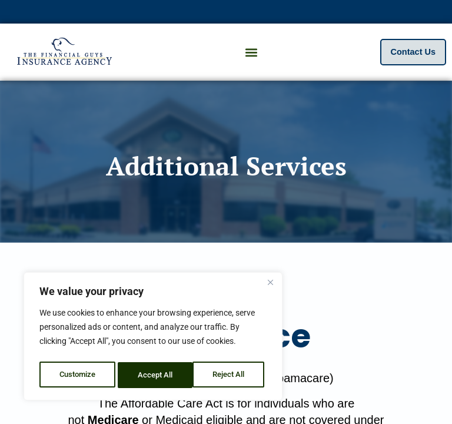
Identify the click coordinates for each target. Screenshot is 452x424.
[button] (251, 52)
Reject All (154, 375)
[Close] (270, 287)
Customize (77, 375)
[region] (153, 338)
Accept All (231, 375)
